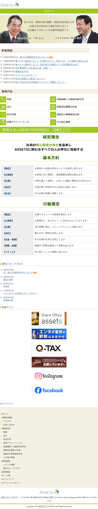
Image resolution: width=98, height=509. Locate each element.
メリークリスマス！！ (26, 75)
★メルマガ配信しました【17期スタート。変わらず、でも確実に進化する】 (52, 61)
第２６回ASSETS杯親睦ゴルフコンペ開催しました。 (40, 82)
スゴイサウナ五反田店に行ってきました (20, 293)
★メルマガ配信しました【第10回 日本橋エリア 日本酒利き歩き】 (47, 64)
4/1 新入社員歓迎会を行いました (31, 57)
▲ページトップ (6, 403)
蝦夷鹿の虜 (8, 300)
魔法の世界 (8, 279)
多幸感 (6, 286)
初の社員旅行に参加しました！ (30, 78)
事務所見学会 (21, 71)
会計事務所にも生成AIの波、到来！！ (33, 68)
